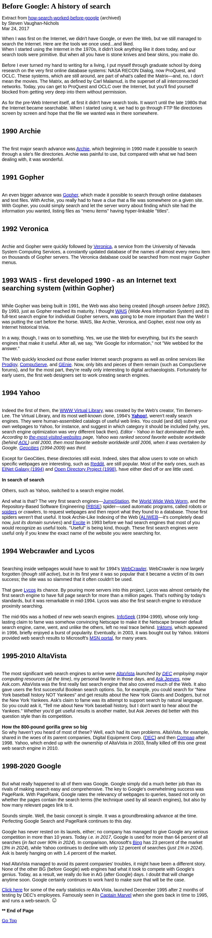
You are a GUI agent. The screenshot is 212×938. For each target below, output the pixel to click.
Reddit (97, 463)
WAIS (121, 311)
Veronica (103, 246)
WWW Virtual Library (81, 410)
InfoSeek (126, 616)
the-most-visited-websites (55, 437)
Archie (82, 148)
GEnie (65, 364)
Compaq (186, 737)
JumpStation (116, 501)
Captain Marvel (116, 895)
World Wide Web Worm (163, 501)
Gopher (70, 194)
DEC (167, 673)
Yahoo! (139, 415)
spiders (9, 511)
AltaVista (125, 673)
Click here (12, 889)
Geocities (29, 447)
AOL (23, 442)
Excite (79, 522)
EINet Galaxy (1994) (23, 469)
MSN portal (101, 638)
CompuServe (33, 364)
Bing (137, 842)
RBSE (93, 506)
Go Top (9, 920)
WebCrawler (133, 568)
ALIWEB (149, 517)
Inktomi (164, 627)
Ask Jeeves (167, 678)
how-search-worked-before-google (63, 17)
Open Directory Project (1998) (85, 469)
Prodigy (9, 364)
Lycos (30, 590)
